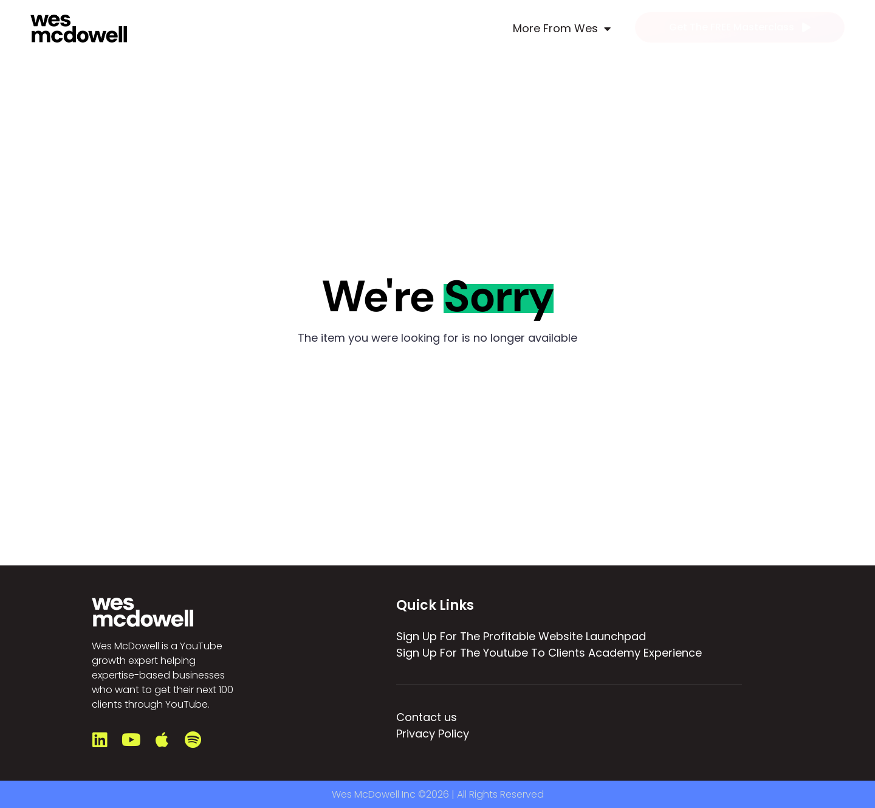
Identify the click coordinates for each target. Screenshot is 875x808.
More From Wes (562, 28)
